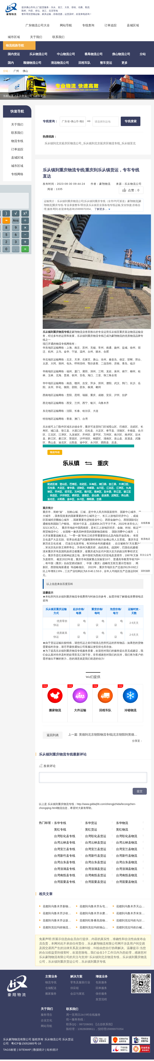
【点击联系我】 (104, 1025)
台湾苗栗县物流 (126, 883)
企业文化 (46, 1021)
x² (25, 213)
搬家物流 (55, 710)
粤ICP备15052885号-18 (26, 1045)
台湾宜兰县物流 (126, 850)
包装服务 (101, 983)
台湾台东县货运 (95, 863)
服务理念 (46, 1016)
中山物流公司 (66, 54)
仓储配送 (50, 989)
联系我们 (58, 37)
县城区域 (133, 25)
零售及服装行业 (80, 983)
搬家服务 (50, 995)
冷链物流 (130, 710)
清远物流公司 (60, 62)
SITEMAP (25, 1051)
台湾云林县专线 (64, 844)
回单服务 (101, 989)
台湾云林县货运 (95, 844)
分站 (143, 54)
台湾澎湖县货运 (95, 870)
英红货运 (91, 831)
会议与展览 (77, 995)
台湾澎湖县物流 (126, 870)
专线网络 (17, 174)
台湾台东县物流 (126, 863)
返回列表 (53, 735)
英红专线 (60, 831)
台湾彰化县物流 (126, 837)
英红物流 (122, 831)
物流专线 (17, 141)
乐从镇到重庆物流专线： (62, 805)
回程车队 (84, 62)
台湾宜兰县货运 (95, 850)
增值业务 (102, 978)
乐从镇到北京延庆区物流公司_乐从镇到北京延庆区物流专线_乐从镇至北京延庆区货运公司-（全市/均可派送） (90, 146)
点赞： (130, 190)
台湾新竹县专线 (64, 857)
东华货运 (91, 824)
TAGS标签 (9, 1051)
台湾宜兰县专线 (64, 850)
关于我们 (36, 37)
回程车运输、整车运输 (11, 27)
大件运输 (80, 710)
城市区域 (14, 37)
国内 (11, 62)
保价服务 (101, 995)
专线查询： (50, 121)
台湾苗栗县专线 (64, 883)
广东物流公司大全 (38, 25)
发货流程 (101, 1000)
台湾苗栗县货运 (95, 883)
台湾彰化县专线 (64, 837)
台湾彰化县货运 (95, 837)
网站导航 (66, 25)
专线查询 (88, 25)
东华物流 (122, 824)
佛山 (25, 70)
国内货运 (14, 54)
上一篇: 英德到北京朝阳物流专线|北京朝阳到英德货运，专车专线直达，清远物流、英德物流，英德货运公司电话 (103, 734)
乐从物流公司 (38, 54)
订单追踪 (110, 25)
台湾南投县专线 (64, 876)
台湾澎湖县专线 (64, 870)
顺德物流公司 (32, 62)
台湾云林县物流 (126, 844)
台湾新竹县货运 (95, 857)
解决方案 (76, 978)
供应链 (74, 989)
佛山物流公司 (121, 54)
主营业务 (51, 978)
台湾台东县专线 (64, 863)
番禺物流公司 (93, 54)
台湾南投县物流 (126, 876)
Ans (16, 220)
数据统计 (39, 1051)
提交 (139, 792)
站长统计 (52, 1051)
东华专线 (60, 824)
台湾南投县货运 (95, 876)
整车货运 (106, 62)
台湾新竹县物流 (126, 857)
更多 (124, 62)
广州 (16, 70)
